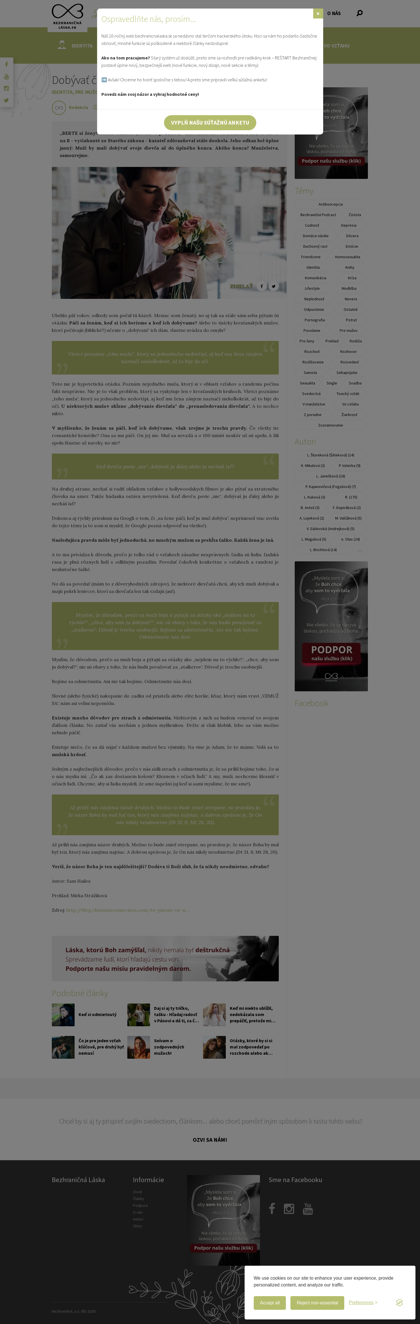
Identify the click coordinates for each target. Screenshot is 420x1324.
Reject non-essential (317, 1302)
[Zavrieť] (318, 13)
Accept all (270, 1302)
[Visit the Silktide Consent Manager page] (399, 1303)
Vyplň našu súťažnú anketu (210, 122)
